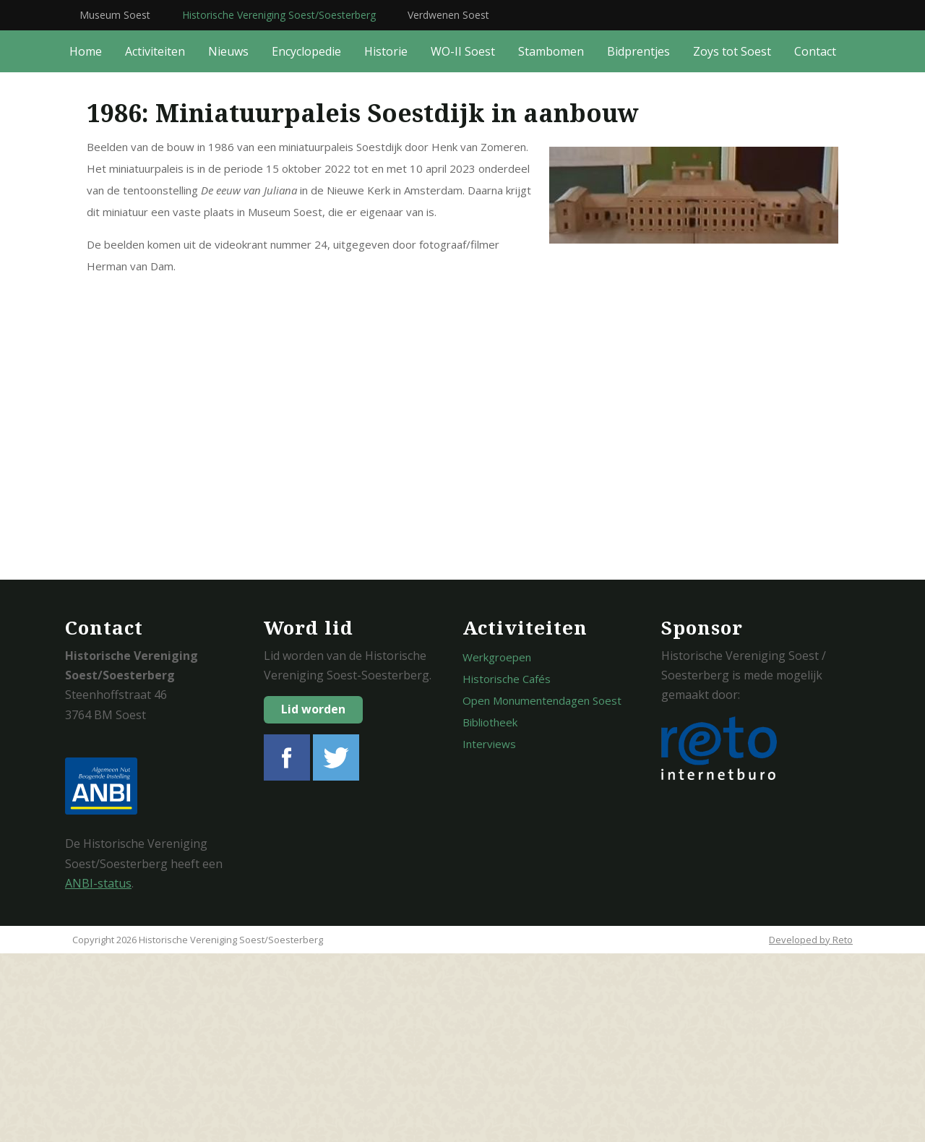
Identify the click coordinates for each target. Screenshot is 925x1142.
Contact (815, 240)
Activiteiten (155, 240)
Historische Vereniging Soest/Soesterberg (279, 15)
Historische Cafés (506, 867)
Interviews (489, 932)
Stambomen (551, 240)
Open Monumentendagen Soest (541, 889)
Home (85, 240)
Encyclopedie (306, 240)
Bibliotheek (489, 910)
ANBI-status (98, 1072)
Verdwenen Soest (448, 15)
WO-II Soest (463, 240)
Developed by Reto (811, 1128)
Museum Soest (114, 15)
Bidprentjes (638, 240)
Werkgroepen (496, 845)
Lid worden (313, 898)
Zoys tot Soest (732, 240)
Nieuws (228, 240)
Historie (386, 240)
